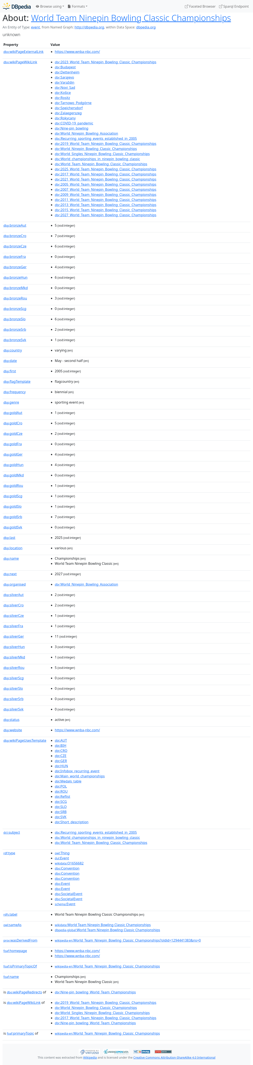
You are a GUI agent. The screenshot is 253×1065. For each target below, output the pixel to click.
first (9, 371)
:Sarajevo (64, 77)
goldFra (12, 444)
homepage (15, 950)
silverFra (13, 626)
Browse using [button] (49, 6)
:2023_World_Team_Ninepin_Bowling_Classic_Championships (105, 62)
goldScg (12, 496)
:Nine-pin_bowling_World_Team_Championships (95, 992)
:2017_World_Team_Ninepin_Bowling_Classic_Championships (105, 174)
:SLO (61, 806)
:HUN (61, 766)
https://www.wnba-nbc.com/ (77, 51)
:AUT (61, 740)
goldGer (12, 454)
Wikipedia (90, 1057)
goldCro (12, 423)
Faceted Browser (200, 6)
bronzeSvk (14, 340)
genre (11, 402)
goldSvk (12, 527)
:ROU (61, 791)
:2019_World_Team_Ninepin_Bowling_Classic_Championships (105, 143)
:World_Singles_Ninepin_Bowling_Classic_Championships (102, 153)
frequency (14, 392)
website (12, 730)
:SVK (60, 817)
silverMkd (14, 657)
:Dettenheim (67, 72)
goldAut (12, 412)
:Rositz (62, 97)
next (10, 574)
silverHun (14, 646)
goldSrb (12, 516)
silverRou (13, 667)
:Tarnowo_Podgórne (73, 102)
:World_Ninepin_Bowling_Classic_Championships (96, 148)
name (11, 558)
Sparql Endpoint (234, 6)
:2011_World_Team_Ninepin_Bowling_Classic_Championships (105, 199)
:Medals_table (68, 781)
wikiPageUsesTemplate (24, 740)
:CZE (60, 755)
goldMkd (13, 475)
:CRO (61, 750)
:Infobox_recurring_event (77, 771)
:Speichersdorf (69, 108)
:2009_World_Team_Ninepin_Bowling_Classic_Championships (105, 194)
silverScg (13, 678)
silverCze (13, 615)
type (9, 853)
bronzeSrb (14, 329)
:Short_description (72, 822)
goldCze (12, 433)
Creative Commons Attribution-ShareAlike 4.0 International (174, 1057)
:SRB (61, 811)
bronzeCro (14, 235)
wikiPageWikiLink (20, 62)
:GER (61, 760)
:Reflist (62, 796)
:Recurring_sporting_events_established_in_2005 (96, 138)
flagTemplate (17, 381)
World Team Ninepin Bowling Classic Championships (131, 18)
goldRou (13, 485)
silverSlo (13, 688)
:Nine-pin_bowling (71, 128)
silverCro (13, 605)
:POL (61, 786)
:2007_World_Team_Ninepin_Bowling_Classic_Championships (105, 189)
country (12, 350)
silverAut (13, 594)
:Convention (67, 868)
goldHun (13, 464)
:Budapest (65, 67)
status (11, 719)
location (12, 548)
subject (11, 832)
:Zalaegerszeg (68, 113)
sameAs (12, 924)
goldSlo (12, 506)
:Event (62, 858)
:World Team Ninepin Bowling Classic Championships (103, 924)
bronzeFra (14, 256)
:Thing (62, 853)
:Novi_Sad (65, 87)
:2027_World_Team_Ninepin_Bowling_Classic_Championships (105, 215)
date (10, 360)
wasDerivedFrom (20, 940)
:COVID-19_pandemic (74, 123)
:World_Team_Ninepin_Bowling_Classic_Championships (101, 164)
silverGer (13, 636)
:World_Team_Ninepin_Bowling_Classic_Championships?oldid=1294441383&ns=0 (128, 940)
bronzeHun (15, 277)
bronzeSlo (14, 319)
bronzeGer (15, 267)
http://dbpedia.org (89, 27)
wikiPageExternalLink (23, 51)
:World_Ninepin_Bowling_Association (86, 133)
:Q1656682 (69, 863)
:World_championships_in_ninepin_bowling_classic (97, 159)
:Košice (63, 92)
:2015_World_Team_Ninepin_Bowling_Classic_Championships (105, 210)
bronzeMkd (15, 287)
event (35, 27)
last (9, 537)
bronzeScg (14, 308)
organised (14, 584)
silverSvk (13, 709)
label (10, 914)
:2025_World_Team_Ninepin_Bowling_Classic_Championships (105, 169)
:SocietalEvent (68, 893)
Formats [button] (76, 6)
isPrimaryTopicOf (20, 966)
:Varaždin (64, 82)
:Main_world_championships (80, 776)
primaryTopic (20, 1033)
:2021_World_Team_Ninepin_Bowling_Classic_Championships (105, 179)
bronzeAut (14, 225)
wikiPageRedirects (24, 992)
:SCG (61, 801)
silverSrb (13, 698)
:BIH (60, 745)
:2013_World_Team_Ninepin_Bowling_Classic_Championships (105, 204)
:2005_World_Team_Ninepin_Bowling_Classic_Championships (105, 184)
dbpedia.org (146, 27)
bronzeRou (15, 298)
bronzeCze (15, 246)
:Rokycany (65, 118)
